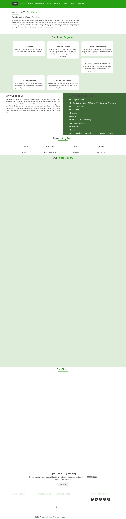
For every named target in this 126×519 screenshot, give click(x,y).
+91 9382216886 (62, 501)
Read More (74, 30)
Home (15, 3)
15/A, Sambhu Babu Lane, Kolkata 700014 (70, 498)
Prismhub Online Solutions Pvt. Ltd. (80, 517)
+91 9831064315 (62, 504)
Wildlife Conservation (53, 3)
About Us (23, 3)
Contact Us (80, 3)
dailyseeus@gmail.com (64, 507)
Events (30, 3)
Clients (72, 3)
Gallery (65, 3)
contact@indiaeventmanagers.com (68, 510)
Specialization (39, 3)
